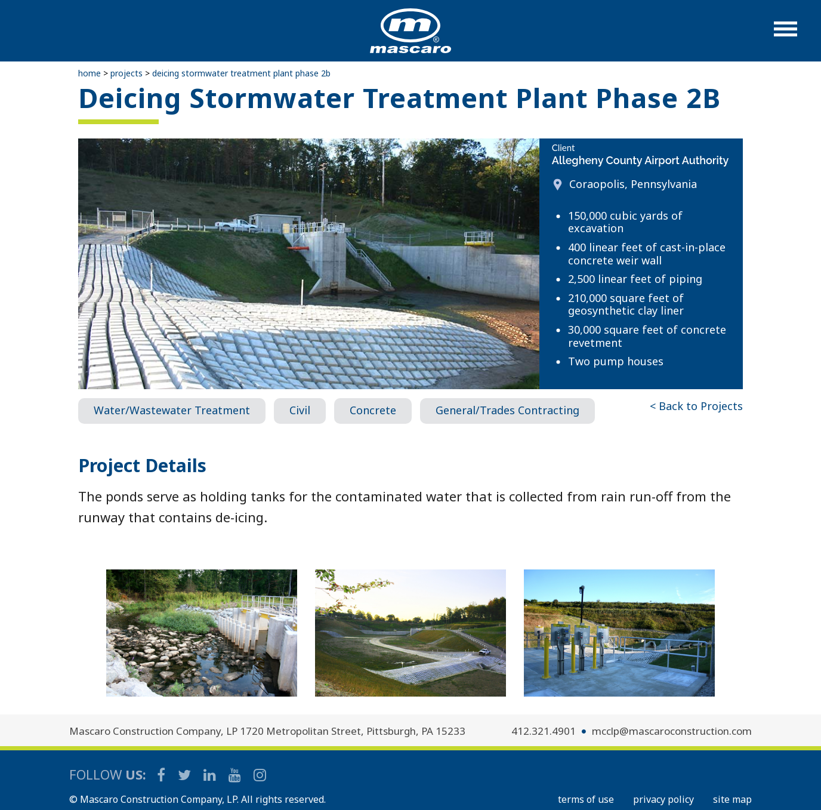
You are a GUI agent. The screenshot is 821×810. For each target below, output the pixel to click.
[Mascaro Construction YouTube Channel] (235, 774)
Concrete (373, 410)
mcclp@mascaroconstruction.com (672, 731)
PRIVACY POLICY (663, 799)
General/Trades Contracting (507, 410)
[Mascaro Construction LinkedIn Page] (210, 774)
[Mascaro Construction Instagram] (259, 774)
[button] (785, 34)
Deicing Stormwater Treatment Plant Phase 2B (241, 73)
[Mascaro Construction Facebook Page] (162, 774)
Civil (299, 410)
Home (89, 73)
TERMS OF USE (586, 799)
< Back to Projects (696, 406)
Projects (126, 73)
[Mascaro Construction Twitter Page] (185, 774)
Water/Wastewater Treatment (172, 410)
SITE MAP (732, 799)
